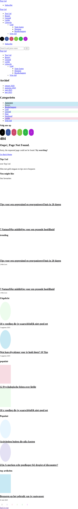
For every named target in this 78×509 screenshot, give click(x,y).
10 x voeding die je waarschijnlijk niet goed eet (24, 323)
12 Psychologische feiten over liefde (18, 387)
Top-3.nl (3, 1)
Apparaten (9, 103)
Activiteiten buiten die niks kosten (17, 441)
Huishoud (8, 116)
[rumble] (16, 39)
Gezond (8, 112)
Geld (7, 109)
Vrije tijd (8, 121)
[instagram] (11, 39)
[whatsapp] (21, 39)
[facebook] (7, 39)
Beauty (7, 105)
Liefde (7, 118)
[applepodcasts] (25, 39)
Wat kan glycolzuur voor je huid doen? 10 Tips (24, 352)
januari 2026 (9, 86)
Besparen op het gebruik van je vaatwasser (22, 496)
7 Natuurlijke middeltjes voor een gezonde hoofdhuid (27, 229)
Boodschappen (10, 107)
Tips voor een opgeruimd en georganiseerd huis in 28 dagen (30, 204)
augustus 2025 (10, 88)
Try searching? (41, 150)
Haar (7, 114)
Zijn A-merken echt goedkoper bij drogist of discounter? (29, 465)
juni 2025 (8, 90)
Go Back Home (6, 154)
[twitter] (2, 39)
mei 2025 (8, 92)
